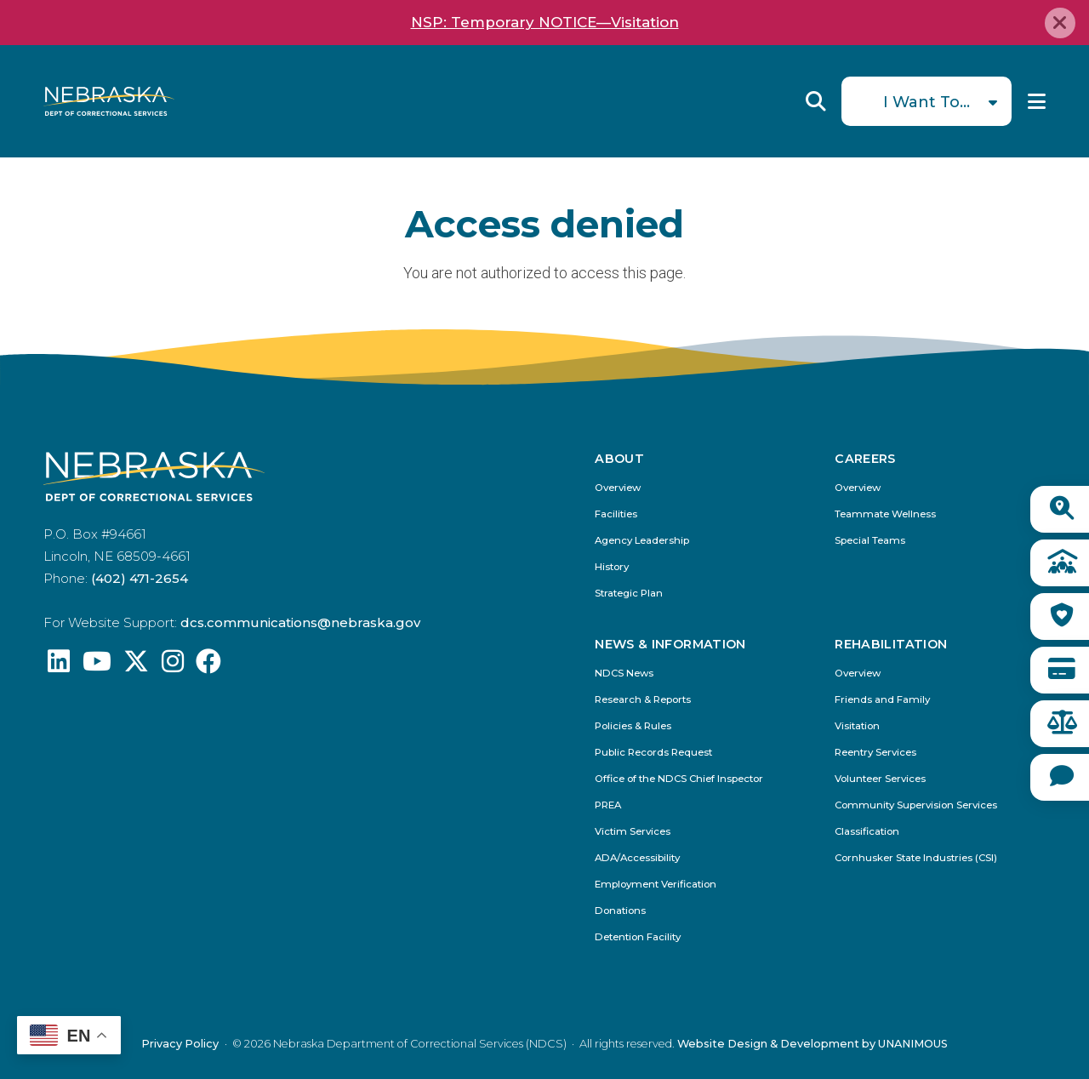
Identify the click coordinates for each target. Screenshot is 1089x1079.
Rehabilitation (891, 644)
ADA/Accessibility (637, 858)
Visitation (857, 726)
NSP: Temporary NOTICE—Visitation (545, 22)
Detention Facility (638, 937)
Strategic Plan (629, 593)
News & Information (670, 644)
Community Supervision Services (916, 805)
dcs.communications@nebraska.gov (300, 622)
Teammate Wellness (885, 514)
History (612, 567)
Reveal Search (816, 101)
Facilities (616, 514)
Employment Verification (655, 884)
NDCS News (624, 673)
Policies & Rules (633, 726)
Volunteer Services (880, 779)
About (619, 458)
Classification (867, 831)
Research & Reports (643, 699)
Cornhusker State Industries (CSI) (916, 858)
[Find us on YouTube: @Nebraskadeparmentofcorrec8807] (97, 666)
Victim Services (632, 831)
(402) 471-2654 (139, 578)
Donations (620, 910)
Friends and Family (882, 699)
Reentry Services (875, 752)
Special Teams (870, 540)
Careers (865, 458)
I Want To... (926, 102)
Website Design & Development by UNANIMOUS (812, 1043)
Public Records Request (653, 752)
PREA (608, 805)
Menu (1037, 101)
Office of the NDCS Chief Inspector (679, 779)
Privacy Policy (180, 1043)
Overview (618, 488)
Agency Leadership (642, 540)
